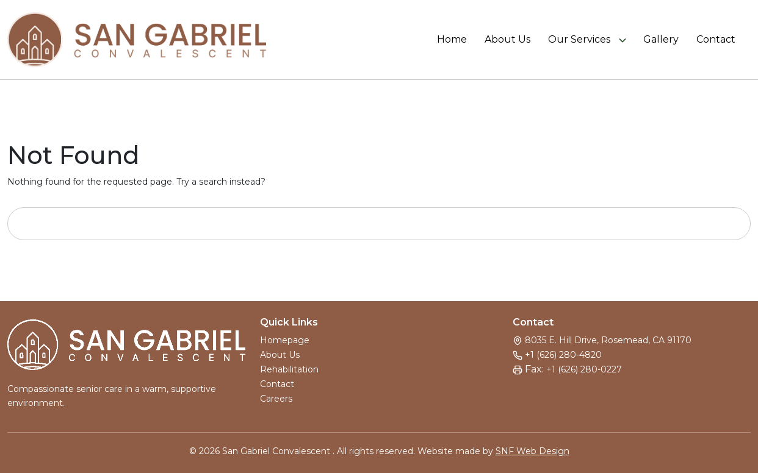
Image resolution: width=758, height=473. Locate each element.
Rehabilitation (289, 369)
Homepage (284, 340)
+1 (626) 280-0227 (584, 369)
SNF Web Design (532, 451)
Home (452, 39)
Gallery (661, 39)
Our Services (579, 39)
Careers (276, 398)
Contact (715, 39)
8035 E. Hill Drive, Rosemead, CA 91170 (608, 340)
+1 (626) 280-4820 (563, 354)
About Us (507, 39)
